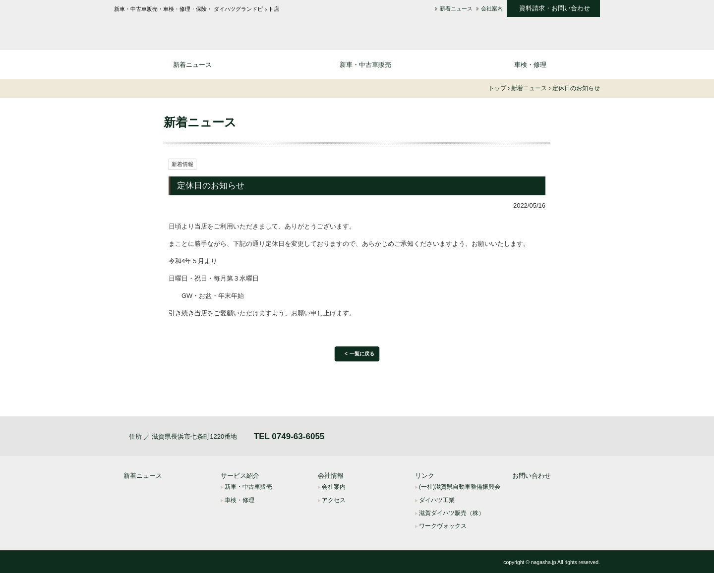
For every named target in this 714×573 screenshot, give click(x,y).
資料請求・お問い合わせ (554, 8)
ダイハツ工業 (437, 500)
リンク (424, 475)
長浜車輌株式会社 (193, 28)
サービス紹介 (240, 475)
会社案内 (492, 8)
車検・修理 (530, 64)
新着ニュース (456, 8)
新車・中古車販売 (365, 64)
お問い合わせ (531, 475)
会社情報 (331, 475)
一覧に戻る (362, 353)
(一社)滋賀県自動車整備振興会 (459, 486)
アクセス (334, 500)
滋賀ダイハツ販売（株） (451, 513)
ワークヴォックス (443, 525)
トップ (497, 88)
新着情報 (182, 164)
